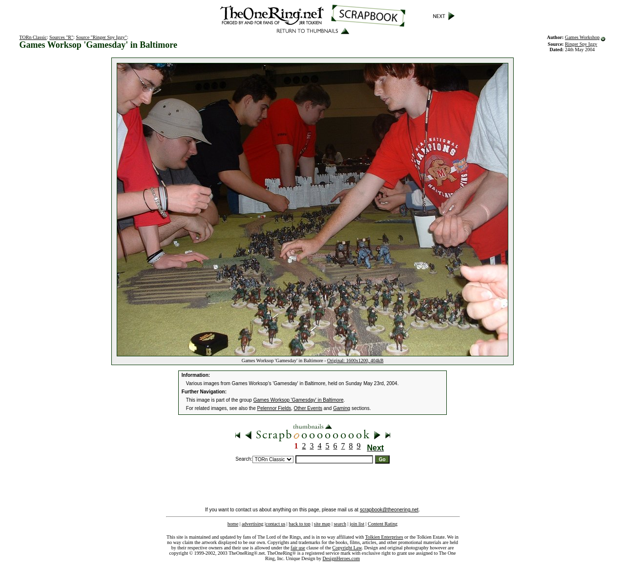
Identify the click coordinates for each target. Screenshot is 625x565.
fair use (298, 547)
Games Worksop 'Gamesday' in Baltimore (298, 400)
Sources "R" (61, 37)
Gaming (341, 408)
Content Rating (382, 523)
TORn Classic (33, 37)
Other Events (308, 408)
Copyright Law (347, 547)
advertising (252, 523)
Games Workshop (582, 37)
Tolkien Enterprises (384, 537)
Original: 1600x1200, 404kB (355, 360)
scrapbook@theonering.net (389, 509)
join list (357, 523)
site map (322, 523)
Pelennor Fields (274, 408)
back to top (299, 523)
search (339, 523)
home (233, 523)
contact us (275, 523)
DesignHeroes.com (341, 558)
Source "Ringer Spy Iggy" (101, 37)
